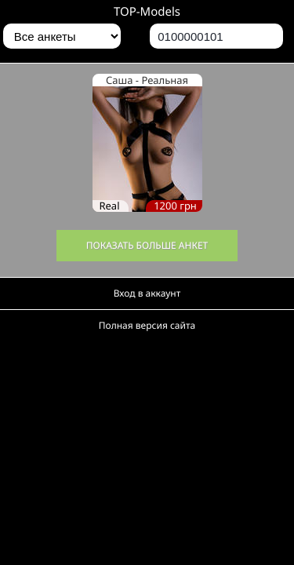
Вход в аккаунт (147, 293)
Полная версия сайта (147, 325)
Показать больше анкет (147, 245)
